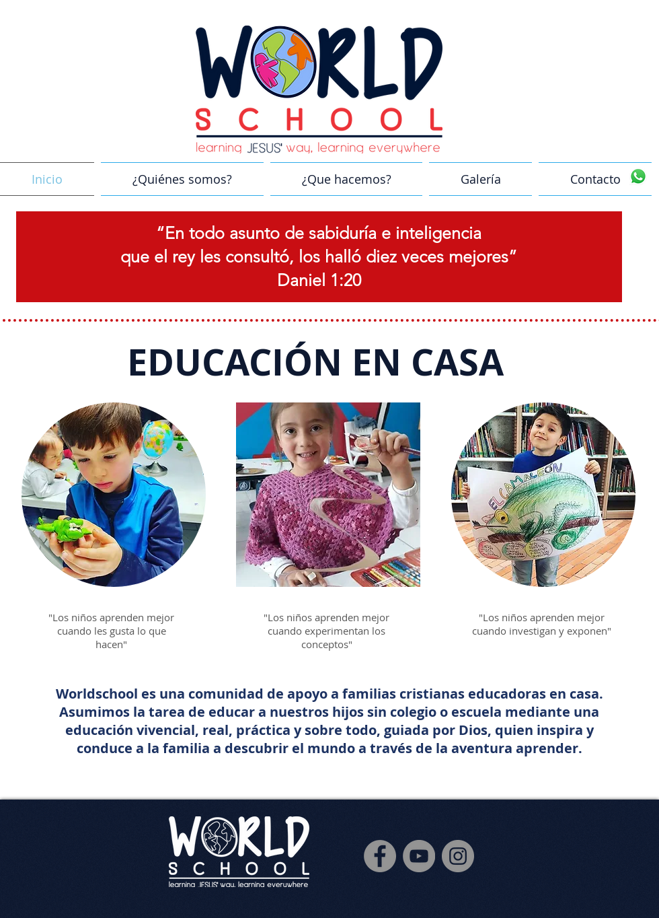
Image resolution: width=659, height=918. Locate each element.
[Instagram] (458, 856)
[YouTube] (419, 856)
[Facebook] (380, 856)
